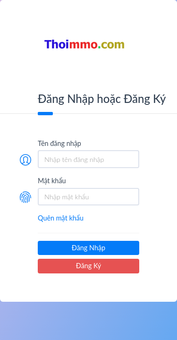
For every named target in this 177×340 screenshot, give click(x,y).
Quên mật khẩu (61, 218)
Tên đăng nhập (59, 143)
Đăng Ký (88, 266)
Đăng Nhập (88, 248)
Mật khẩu (52, 181)
